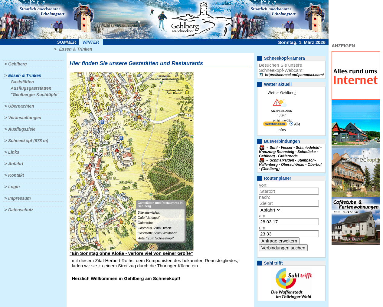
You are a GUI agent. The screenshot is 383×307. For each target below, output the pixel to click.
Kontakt (16, 175)
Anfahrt (15, 163)
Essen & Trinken (75, 49)
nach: (264, 197)
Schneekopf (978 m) (28, 140)
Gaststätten (22, 81)
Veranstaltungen (24, 117)
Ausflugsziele (21, 129)
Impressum (19, 198)
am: (263, 215)
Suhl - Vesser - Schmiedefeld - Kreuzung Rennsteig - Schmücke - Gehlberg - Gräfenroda (290, 151)
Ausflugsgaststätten (31, 88)
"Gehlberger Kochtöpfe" (35, 94)
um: (263, 227)
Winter (90, 42)
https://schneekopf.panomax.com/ (294, 75)
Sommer (66, 42)
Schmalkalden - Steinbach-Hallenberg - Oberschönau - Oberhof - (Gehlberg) (290, 164)
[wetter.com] (275, 125)
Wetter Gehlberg (282, 92)
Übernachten (21, 106)
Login (14, 186)
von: (263, 185)
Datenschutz (20, 209)
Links (13, 152)
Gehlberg (17, 64)
